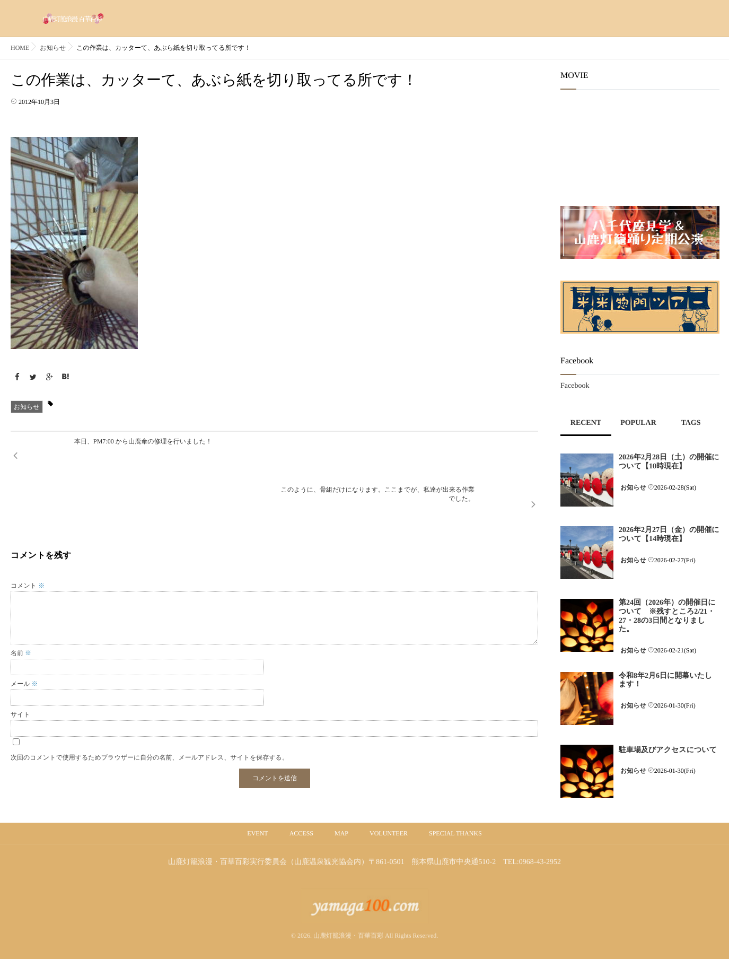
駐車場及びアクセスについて (668, 750)
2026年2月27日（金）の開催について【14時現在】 (669, 534)
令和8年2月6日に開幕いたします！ (665, 680)
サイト (20, 666)
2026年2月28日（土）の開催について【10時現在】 (669, 462)
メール (24, 636)
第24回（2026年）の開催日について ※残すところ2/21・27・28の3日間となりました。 (667, 616)
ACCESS (301, 833)
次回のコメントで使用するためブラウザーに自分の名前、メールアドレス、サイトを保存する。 (149, 709)
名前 (21, 605)
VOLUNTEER (389, 833)
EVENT (257, 833)
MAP (341, 833)
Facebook (574, 386)
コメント (28, 538)
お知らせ (27, 407)
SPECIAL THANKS (455, 833)
